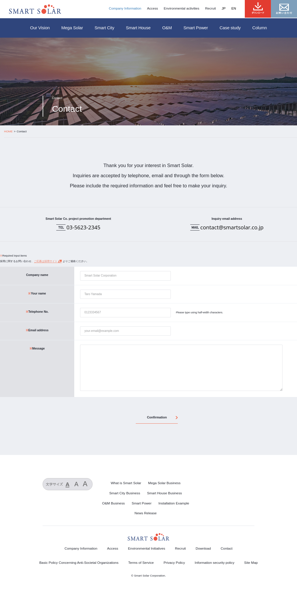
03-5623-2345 (83, 227)
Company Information (125, 8)
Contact (227, 548)
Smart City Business (124, 493)
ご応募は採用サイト (45, 261)
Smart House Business (164, 493)
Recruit (210, 8)
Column (259, 27)
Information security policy (214, 563)
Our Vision (40, 27)
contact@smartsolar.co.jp (232, 227)
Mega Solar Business (164, 483)
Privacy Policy (174, 563)
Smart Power (196, 27)
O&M (167, 27)
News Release (146, 513)
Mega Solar (72, 27)
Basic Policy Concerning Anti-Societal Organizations (78, 563)
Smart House (138, 27)
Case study (230, 27)
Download (203, 548)
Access (152, 8)
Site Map (251, 563)
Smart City (104, 27)
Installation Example (173, 503)
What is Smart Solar (126, 483)
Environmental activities (182, 8)
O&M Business (113, 503)
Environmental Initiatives (146, 548)
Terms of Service (141, 563)
